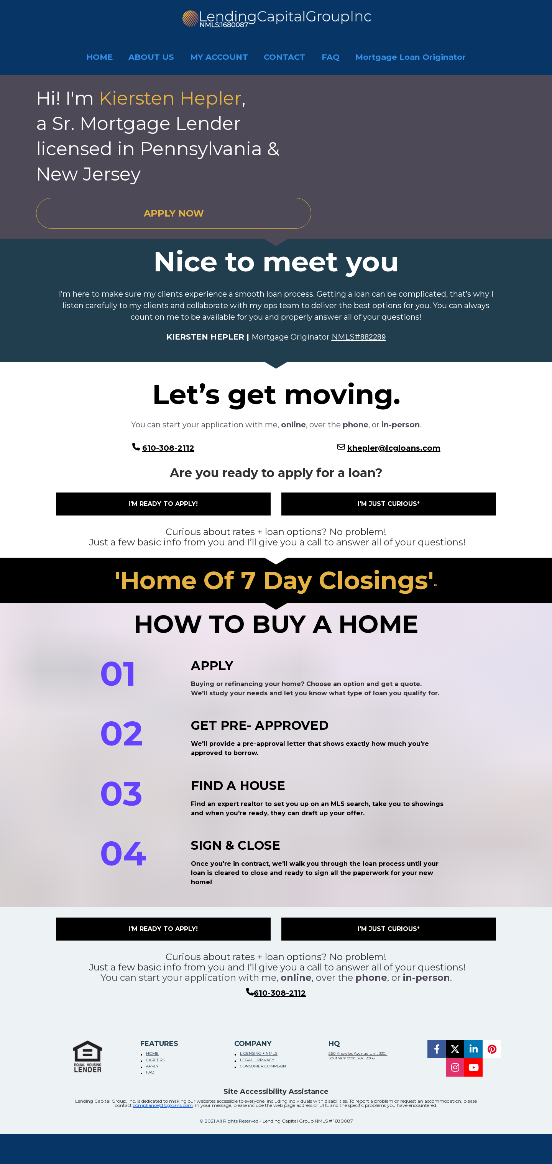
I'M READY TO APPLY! (163, 503)
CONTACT (285, 57)
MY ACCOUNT (219, 57)
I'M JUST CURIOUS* (389, 503)
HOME (99, 57)
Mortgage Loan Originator (410, 57)
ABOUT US (151, 57)
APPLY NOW (174, 213)
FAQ (331, 57)
